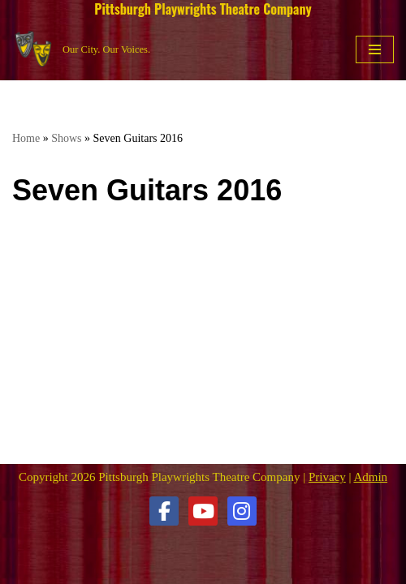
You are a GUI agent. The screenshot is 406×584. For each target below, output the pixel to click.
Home (26, 138)
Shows (66, 138)
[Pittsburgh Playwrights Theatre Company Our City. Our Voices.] (81, 49)
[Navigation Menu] (375, 49)
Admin (370, 476)
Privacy (327, 476)
